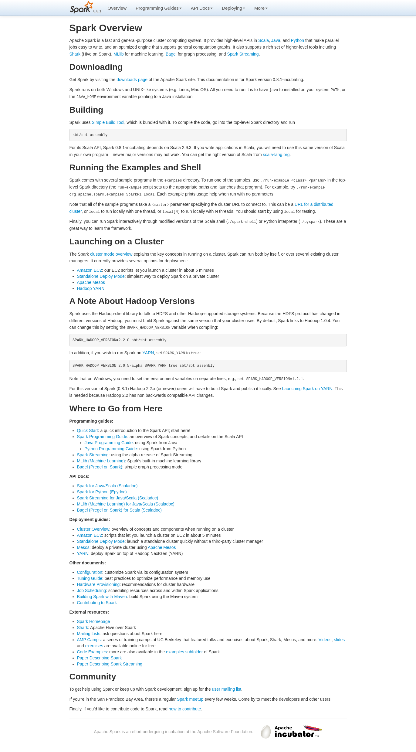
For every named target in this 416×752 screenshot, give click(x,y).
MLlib (118, 54)
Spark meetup (190, 697)
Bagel (171, 54)
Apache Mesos (91, 280)
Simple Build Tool (108, 121)
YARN (148, 351)
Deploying (233, 8)
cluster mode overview (111, 252)
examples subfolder (184, 650)
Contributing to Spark (97, 600)
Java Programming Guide (109, 440)
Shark (75, 54)
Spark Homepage (93, 620)
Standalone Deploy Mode (101, 274)
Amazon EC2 (89, 268)
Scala (263, 40)
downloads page (132, 79)
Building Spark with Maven (102, 594)
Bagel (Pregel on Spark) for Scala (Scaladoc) (119, 508)
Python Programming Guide (111, 446)
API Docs (202, 8)
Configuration (89, 570)
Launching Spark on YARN (307, 386)
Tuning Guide (90, 576)
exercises (94, 644)
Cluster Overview (93, 527)
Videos (325, 638)
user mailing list (226, 687)
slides (339, 638)
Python (297, 40)
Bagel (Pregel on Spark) (99, 465)
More (261, 8)
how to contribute (185, 707)
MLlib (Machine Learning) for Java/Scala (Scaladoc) (125, 502)
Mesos (83, 545)
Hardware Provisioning (98, 582)
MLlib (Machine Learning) (101, 459)
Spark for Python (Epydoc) (102, 490)
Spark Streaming (243, 54)
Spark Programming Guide (102, 434)
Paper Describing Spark (99, 656)
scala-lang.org (276, 154)
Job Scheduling (91, 588)
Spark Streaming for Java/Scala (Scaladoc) (117, 496)
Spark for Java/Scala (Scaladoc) (107, 484)
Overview (117, 8)
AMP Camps (89, 638)
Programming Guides (159, 8)
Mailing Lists (88, 632)
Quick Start (87, 428)
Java (275, 40)
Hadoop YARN (91, 286)
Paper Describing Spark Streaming (110, 662)
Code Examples (92, 650)
